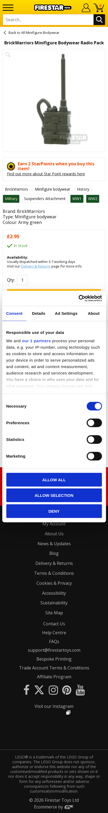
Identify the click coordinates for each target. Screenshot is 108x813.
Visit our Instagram (54, 706)
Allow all (54, 479)
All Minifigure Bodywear (40, 32)
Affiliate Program (54, 677)
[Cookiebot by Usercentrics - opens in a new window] (78, 298)
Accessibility (54, 593)
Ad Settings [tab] (66, 313)
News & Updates (54, 544)
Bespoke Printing (54, 659)
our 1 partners (36, 340)
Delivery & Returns (36, 266)
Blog (54, 553)
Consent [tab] (14, 313)
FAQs (54, 641)
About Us (54, 534)
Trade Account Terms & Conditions (54, 668)
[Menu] (8, 7)
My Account (54, 524)
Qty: (11, 280)
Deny (54, 511)
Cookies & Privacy (54, 583)
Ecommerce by (54, 807)
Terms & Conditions (54, 573)
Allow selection (54, 495)
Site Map (54, 613)
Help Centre (54, 633)
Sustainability (54, 603)
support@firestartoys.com (54, 650)
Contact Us (54, 624)
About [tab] (94, 313)
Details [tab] (38, 313)
